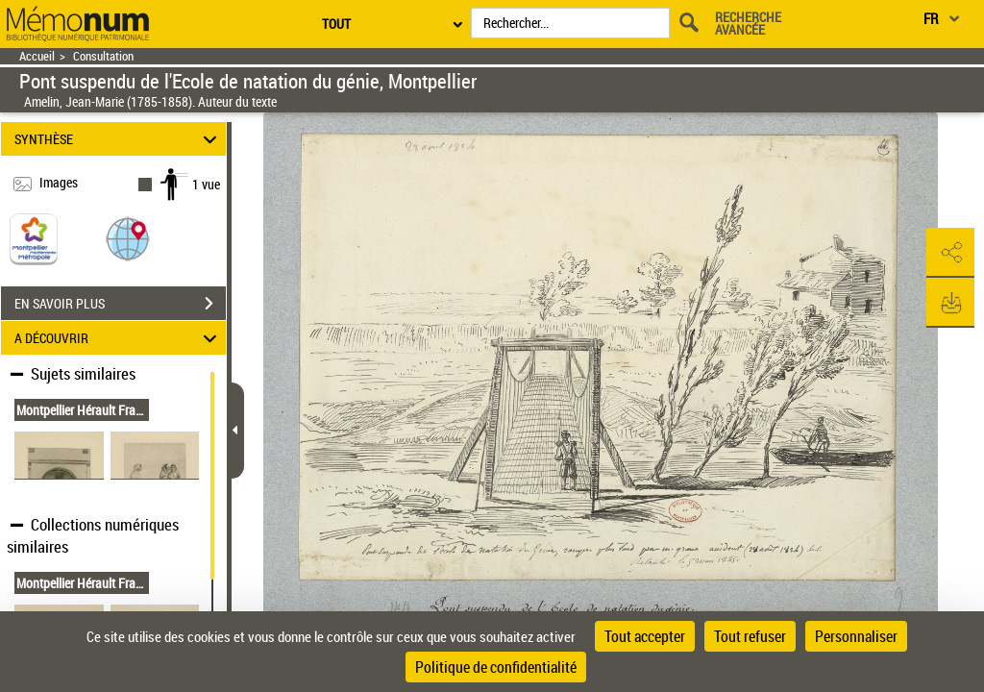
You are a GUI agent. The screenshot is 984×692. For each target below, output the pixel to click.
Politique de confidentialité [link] (496, 667)
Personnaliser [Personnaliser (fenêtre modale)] (856, 636)
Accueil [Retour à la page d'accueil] (37, 56)
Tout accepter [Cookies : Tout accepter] (644, 636)
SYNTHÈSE (118, 139)
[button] (128, 238)
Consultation (103, 56)
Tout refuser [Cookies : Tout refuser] (750, 636)
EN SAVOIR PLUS (120, 303)
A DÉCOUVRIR (118, 338)
